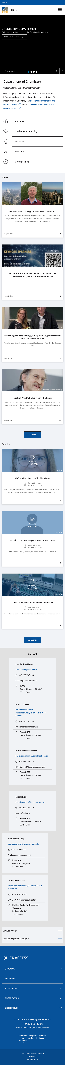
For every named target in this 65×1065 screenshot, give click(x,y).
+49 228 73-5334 (26, 721)
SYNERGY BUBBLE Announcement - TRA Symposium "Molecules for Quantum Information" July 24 (32, 275)
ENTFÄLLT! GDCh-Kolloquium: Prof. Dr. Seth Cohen (32, 540)
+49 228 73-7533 (26, 675)
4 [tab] (36, 72)
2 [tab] (31, 72)
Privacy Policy (32, 1056)
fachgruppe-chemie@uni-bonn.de (32, 1020)
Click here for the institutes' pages (14, 37)
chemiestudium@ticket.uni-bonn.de (30, 802)
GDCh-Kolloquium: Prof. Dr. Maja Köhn (32, 478)
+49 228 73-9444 (26, 761)
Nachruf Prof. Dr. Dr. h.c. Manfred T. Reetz (33, 398)
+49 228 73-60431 (19, 894)
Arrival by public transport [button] (16, 938)
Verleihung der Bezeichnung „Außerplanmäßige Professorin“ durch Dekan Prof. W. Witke (32, 337)
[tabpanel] (32, 44)
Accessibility (32, 1060)
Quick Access (15, 957)
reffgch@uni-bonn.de (24, 709)
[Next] (62, 71)
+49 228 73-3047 (18, 849)
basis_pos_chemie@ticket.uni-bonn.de (31, 756)
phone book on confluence (23, 1039)
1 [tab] (28, 72)
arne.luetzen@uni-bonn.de (26, 669)
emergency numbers (32, 1037)
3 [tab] (34, 72)
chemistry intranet (42, 1037)
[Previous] (56, 71)
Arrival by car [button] (10, 930)
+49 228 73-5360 (26, 808)
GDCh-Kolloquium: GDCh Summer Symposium (32, 602)
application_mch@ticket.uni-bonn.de (23, 844)
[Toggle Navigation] (60, 9)
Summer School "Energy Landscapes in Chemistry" (32, 211)
